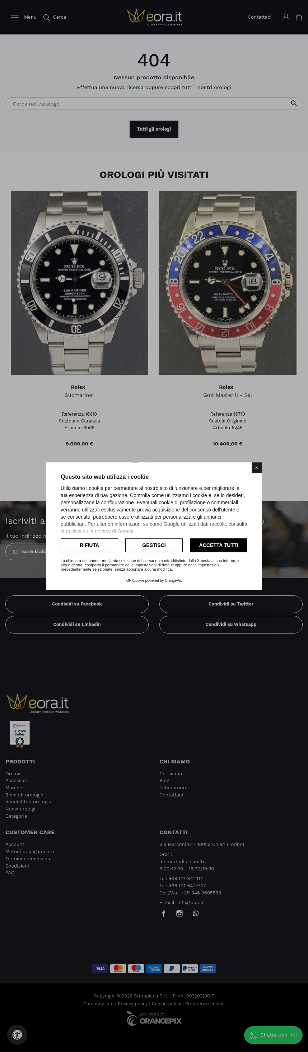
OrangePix (173, 581)
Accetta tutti (218, 545)
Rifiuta (89, 545)
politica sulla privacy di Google (100, 531)
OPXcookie (135, 581)
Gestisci (153, 545)
